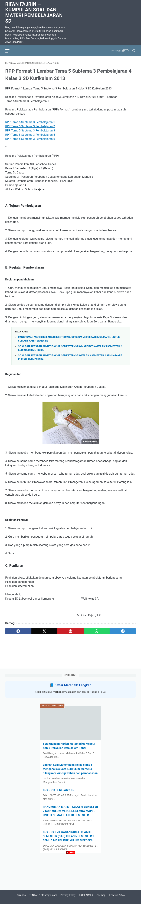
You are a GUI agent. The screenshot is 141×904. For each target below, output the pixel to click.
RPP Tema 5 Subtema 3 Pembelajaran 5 (30, 134)
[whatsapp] (97, 631)
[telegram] (123, 631)
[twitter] (44, 631)
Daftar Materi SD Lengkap (72, 685)
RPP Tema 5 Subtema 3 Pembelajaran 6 (30, 139)
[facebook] (18, 631)
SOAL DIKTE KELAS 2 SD (58, 790)
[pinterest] (70, 631)
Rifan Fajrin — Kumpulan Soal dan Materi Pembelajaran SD (34, 12)
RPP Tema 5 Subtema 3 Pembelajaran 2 (30, 126)
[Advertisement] (71, 879)
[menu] (9, 51)
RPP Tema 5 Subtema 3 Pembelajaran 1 (30, 122)
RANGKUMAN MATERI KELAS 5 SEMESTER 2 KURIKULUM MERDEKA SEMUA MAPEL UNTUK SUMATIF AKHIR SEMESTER (70, 811)
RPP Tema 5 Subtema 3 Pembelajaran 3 (30, 130)
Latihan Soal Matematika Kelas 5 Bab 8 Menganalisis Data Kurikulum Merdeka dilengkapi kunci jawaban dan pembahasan (70, 769)
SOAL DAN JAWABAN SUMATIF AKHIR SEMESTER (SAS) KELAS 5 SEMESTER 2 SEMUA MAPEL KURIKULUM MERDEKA (68, 836)
